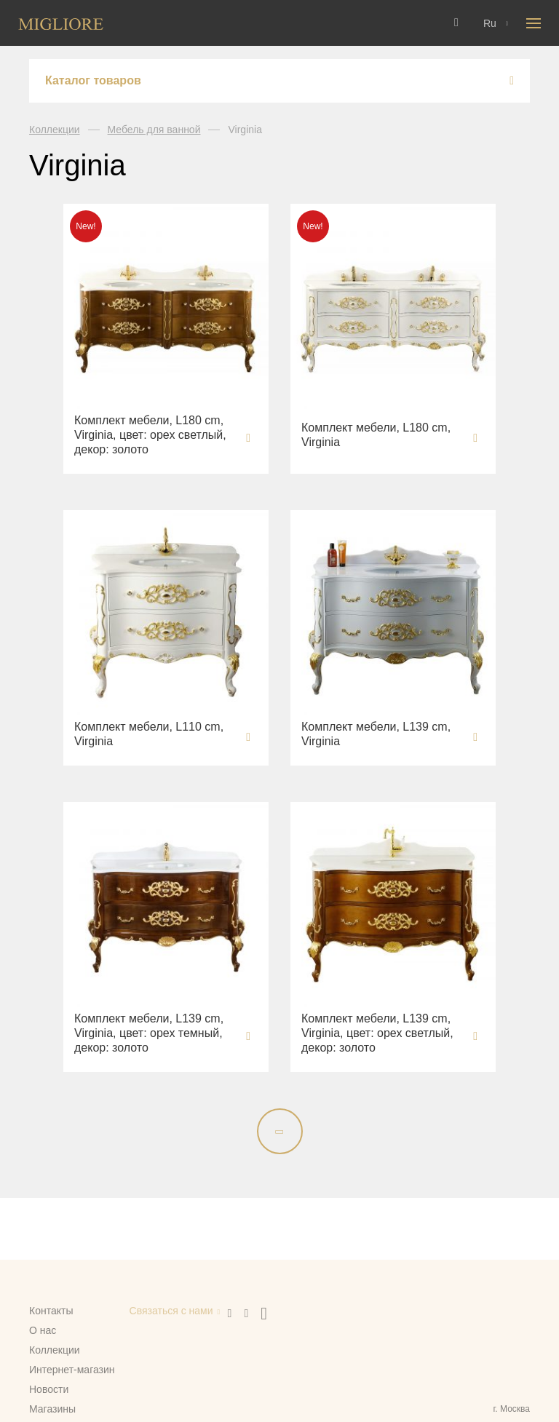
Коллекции (54, 129)
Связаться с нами (171, 1310)
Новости (48, 1389)
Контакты (51, 1310)
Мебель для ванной (154, 129)
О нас (42, 1330)
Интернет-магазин (72, 1369)
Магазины (52, 1409)
